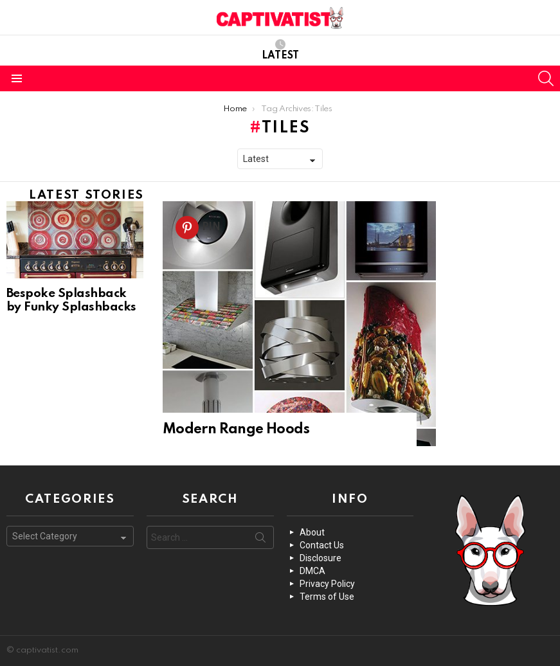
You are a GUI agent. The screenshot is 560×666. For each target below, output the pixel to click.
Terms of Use (327, 596)
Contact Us (322, 545)
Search (260, 540)
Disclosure (320, 558)
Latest (280, 50)
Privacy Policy (327, 584)
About (312, 532)
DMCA (312, 571)
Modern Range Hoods (236, 429)
